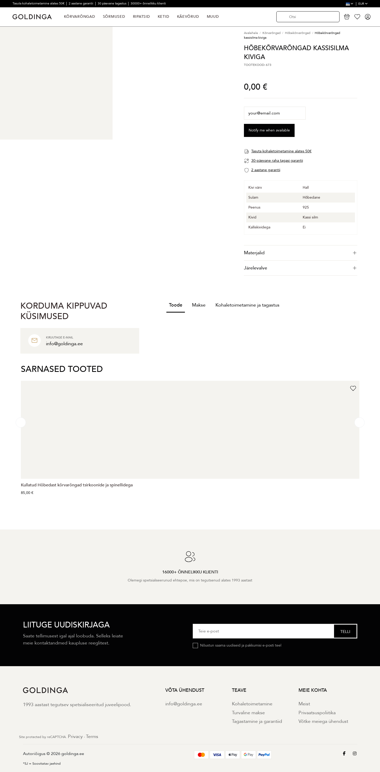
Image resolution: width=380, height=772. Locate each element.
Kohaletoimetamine (252, 704)
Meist (304, 704)
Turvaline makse (248, 713)
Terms (92, 736)
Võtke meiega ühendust (323, 721)
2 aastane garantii (81, 3)
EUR (363, 4)
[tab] (300, 253)
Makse (199, 305)
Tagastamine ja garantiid (257, 721)
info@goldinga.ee (183, 704)
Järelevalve (300, 268)
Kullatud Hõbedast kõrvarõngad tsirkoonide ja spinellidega (77, 485)
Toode (175, 305)
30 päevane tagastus (112, 3)
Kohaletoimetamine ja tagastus (247, 305)
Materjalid (300, 253)
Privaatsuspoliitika (317, 713)
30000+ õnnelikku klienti (148, 3)
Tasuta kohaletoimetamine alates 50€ (39, 3)
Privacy (75, 736)
